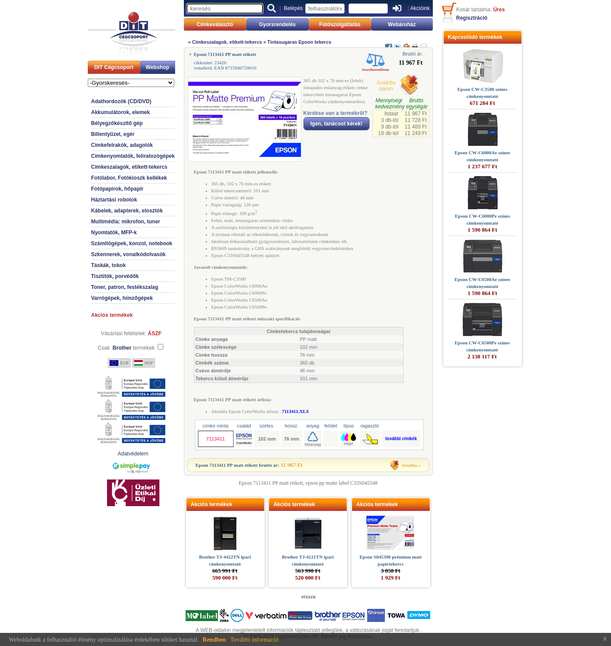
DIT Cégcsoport (113, 67)
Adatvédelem (132, 454)
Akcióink (420, 8)
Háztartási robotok (114, 200)
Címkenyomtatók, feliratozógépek (133, 156)
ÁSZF (155, 333)
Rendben (214, 639)
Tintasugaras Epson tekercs (299, 42)
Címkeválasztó (215, 24)
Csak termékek (126, 348)
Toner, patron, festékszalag (125, 287)
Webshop (157, 67)
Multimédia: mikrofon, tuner (125, 222)
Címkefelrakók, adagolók (122, 145)
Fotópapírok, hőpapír (117, 189)
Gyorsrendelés (277, 24)
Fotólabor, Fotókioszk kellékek (129, 178)
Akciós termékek (112, 315)
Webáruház (402, 24)
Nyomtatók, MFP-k (114, 232)
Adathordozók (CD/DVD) (121, 101)
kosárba (409, 465)
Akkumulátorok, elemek (120, 112)
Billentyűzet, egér (113, 134)
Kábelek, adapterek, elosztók (127, 211)
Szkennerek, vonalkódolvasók (128, 254)
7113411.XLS (295, 411)
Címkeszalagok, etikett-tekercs (129, 167)
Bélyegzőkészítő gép (117, 123)
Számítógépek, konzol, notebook (132, 243)
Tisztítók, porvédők (115, 276)
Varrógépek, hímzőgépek (122, 298)
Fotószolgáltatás (340, 24)
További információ (254, 639)
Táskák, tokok (108, 265)
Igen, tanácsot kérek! (336, 124)
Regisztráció (471, 18)
